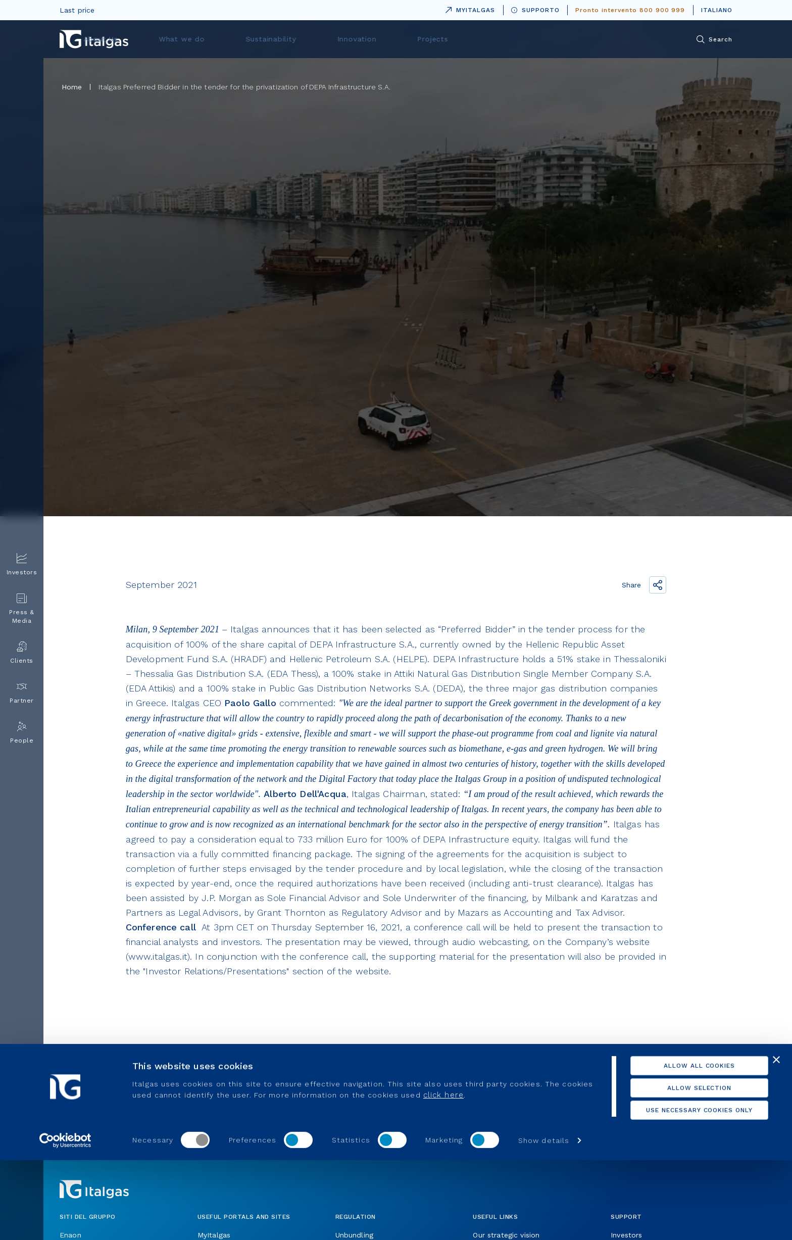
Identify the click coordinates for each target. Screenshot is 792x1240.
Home (72, 87)
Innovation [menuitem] (490, 39)
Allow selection (682, 1167)
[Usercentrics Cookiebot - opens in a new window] (65, 1220)
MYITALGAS (468, 8)
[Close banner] (776, 1139)
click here (477, 1174)
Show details (543, 1220)
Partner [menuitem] (22, 692)
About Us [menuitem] (272, 39)
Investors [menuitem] (22, 564)
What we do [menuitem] (342, 39)
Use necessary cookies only (682, 1190)
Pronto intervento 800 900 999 (630, 10)
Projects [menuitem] (554, 39)
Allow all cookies (681, 1145)
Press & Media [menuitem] (21, 608)
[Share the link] (657, 584)
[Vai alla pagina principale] (94, 39)
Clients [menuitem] (21, 652)
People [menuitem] (21, 732)
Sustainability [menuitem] (417, 39)
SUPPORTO (535, 10)
